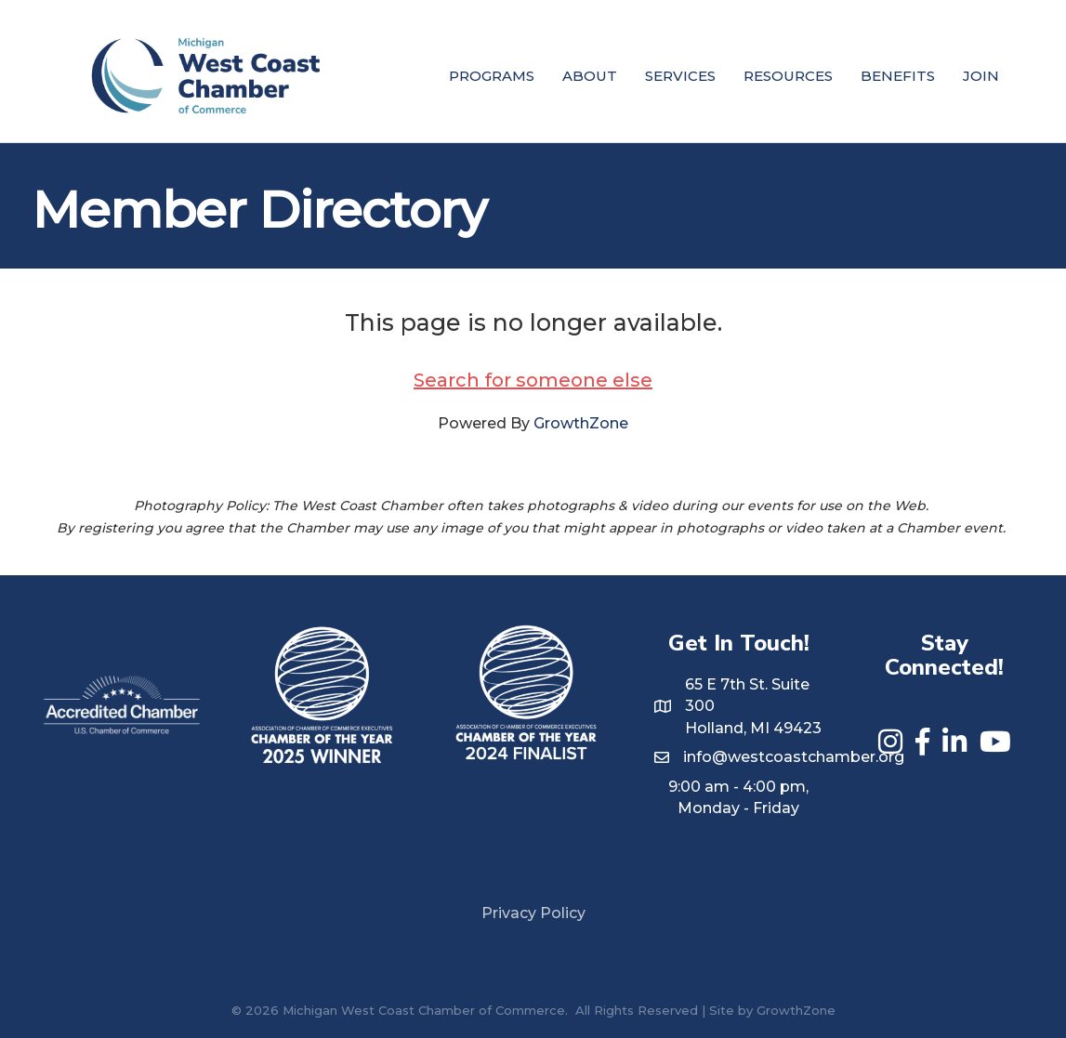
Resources (788, 76)
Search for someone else (533, 380)
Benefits (898, 76)
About (589, 76)
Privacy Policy (533, 913)
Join (981, 76)
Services (680, 76)
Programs (491, 76)
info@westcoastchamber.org (793, 757)
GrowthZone (580, 423)
